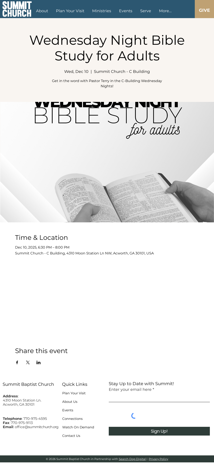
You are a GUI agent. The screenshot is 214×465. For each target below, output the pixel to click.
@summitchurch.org (41, 427)
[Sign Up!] (159, 431)
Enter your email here (130, 389)
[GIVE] (204, 10)
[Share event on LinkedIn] (38, 362)
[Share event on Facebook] (17, 362)
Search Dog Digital (132, 459)
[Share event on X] (28, 362)
